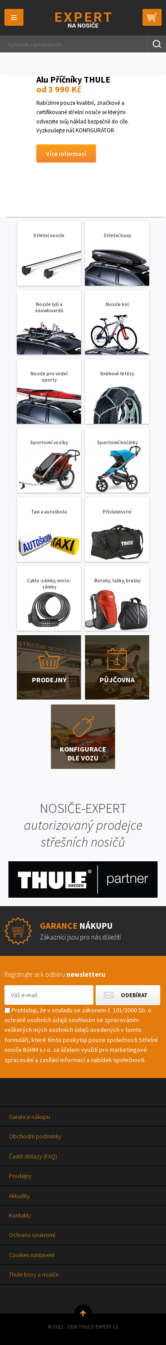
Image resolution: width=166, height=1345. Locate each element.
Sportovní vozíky (49, 442)
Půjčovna (117, 679)
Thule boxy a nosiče (33, 1274)
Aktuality (19, 1196)
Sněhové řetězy (117, 373)
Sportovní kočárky (117, 442)
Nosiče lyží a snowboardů (49, 307)
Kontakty (20, 1215)
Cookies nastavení (31, 1255)
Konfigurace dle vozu (83, 753)
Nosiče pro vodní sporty (49, 376)
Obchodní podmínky (35, 1136)
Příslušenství (117, 512)
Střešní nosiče (49, 235)
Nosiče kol (117, 304)
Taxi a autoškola (49, 512)
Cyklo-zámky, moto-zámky (49, 583)
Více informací (66, 154)
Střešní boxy (117, 235)
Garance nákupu (29, 1117)
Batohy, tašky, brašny (117, 580)
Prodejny (49, 679)
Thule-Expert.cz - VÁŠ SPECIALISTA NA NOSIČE (83, 19)
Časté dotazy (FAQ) (33, 1156)
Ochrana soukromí (32, 1235)
